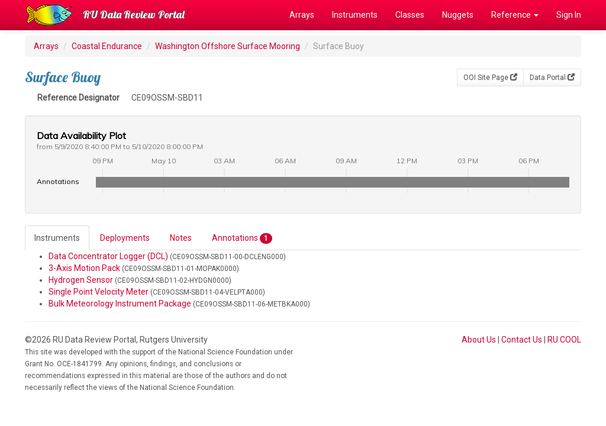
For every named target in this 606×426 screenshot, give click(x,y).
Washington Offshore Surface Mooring (227, 46)
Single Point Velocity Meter (99, 291)
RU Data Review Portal (134, 14)
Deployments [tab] (125, 238)
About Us (479, 339)
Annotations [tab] (242, 238)
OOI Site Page (490, 77)
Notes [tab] (181, 238)
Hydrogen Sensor (81, 280)
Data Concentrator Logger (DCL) (108, 256)
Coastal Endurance (107, 46)
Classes (409, 15)
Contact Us (521, 339)
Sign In (568, 15)
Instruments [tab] (57, 238)
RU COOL (564, 339)
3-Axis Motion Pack (84, 268)
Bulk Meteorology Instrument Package (120, 303)
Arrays (301, 15)
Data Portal (552, 77)
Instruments (355, 15)
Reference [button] (515, 15)
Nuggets (457, 15)
